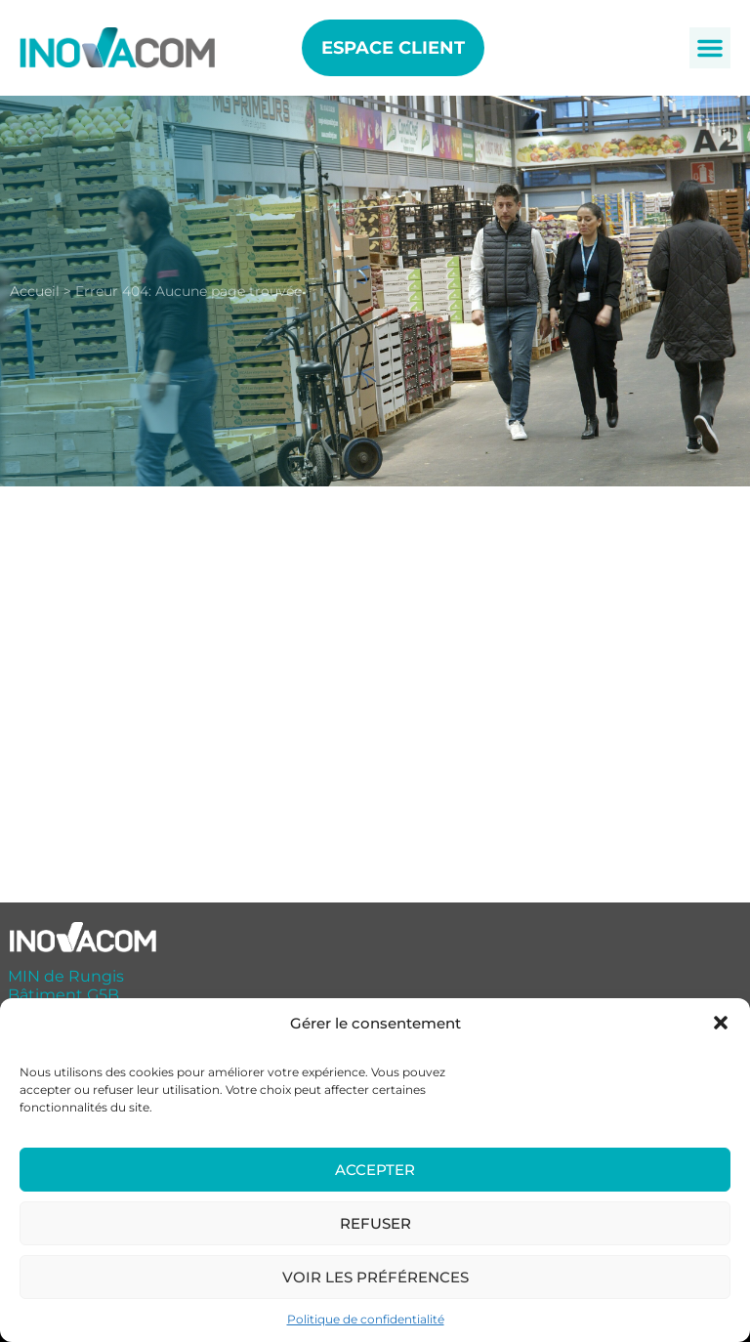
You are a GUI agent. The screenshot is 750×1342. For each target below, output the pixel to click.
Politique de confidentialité (365, 1319)
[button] (720, 1022)
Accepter (375, 1169)
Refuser (375, 1223)
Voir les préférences (375, 1277)
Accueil (35, 291)
